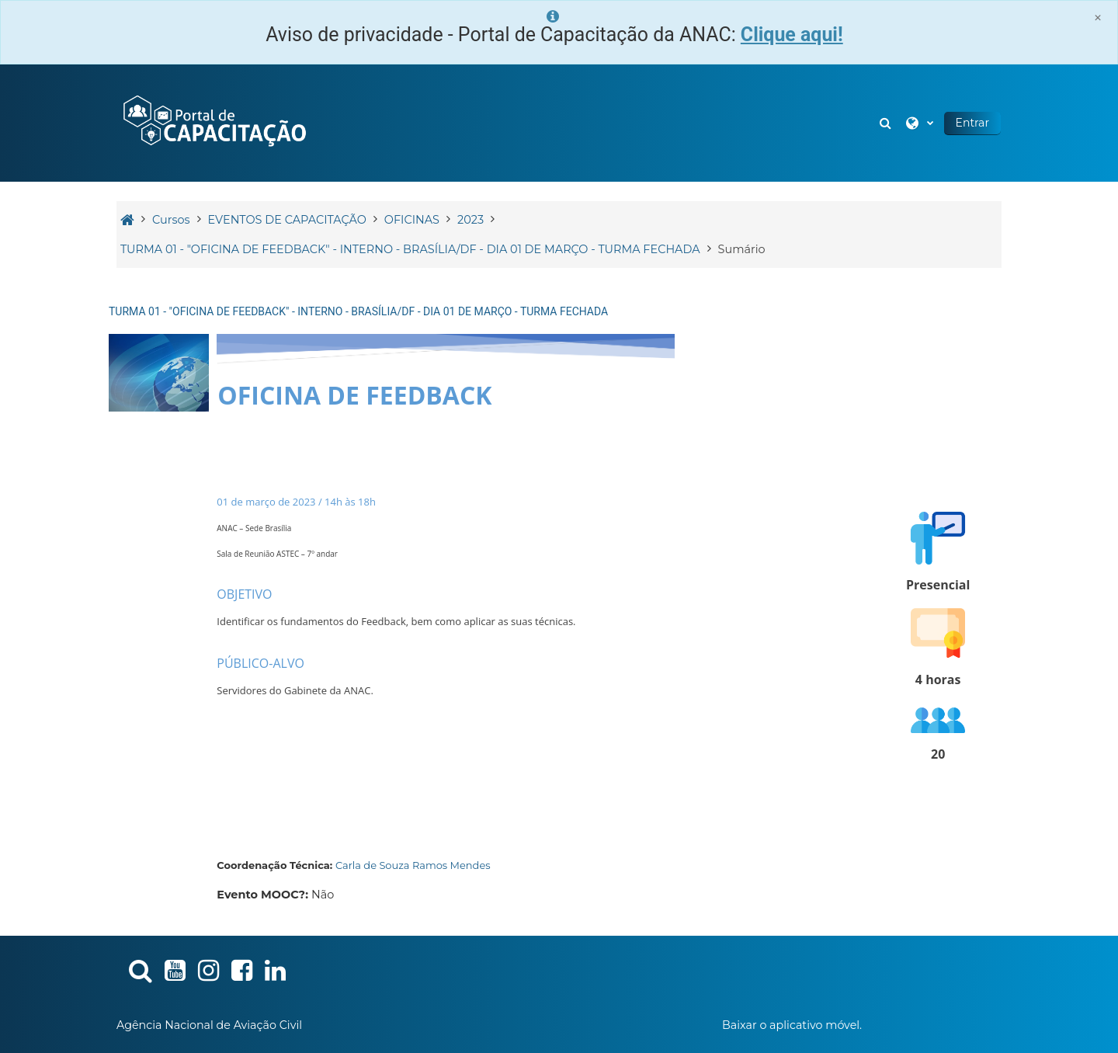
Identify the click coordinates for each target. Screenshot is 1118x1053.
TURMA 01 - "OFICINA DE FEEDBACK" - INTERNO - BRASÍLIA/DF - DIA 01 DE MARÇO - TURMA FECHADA (358, 311)
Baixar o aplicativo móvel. (792, 1025)
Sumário (742, 249)
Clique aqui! (792, 34)
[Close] (1097, 17)
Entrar (972, 123)
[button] (887, 123)
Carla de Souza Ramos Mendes (413, 865)
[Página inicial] (213, 122)
